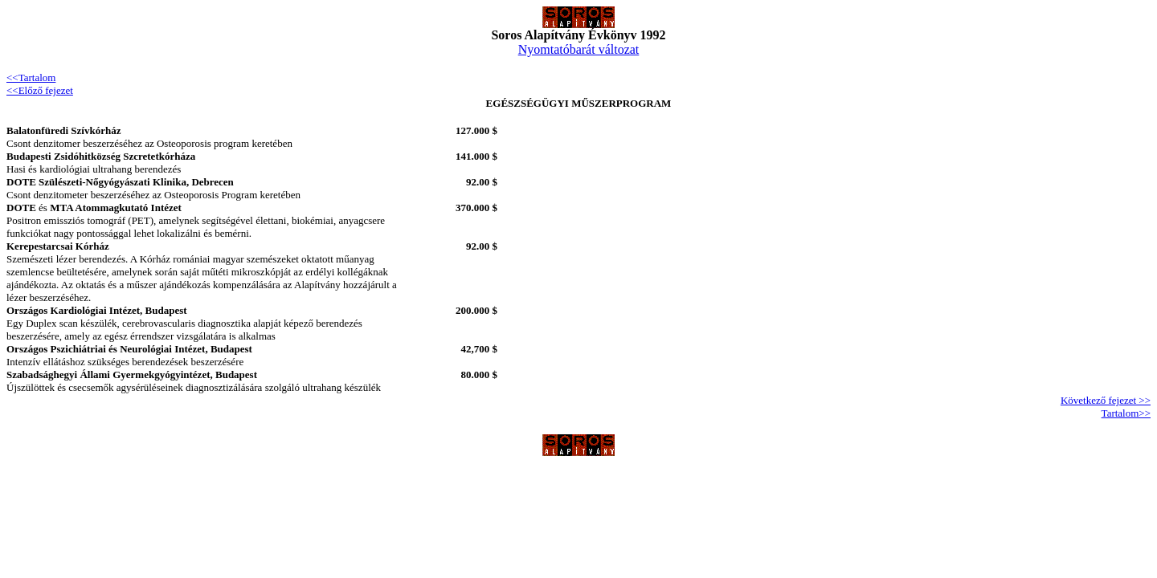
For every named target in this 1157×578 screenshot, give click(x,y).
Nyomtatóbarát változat (579, 49)
